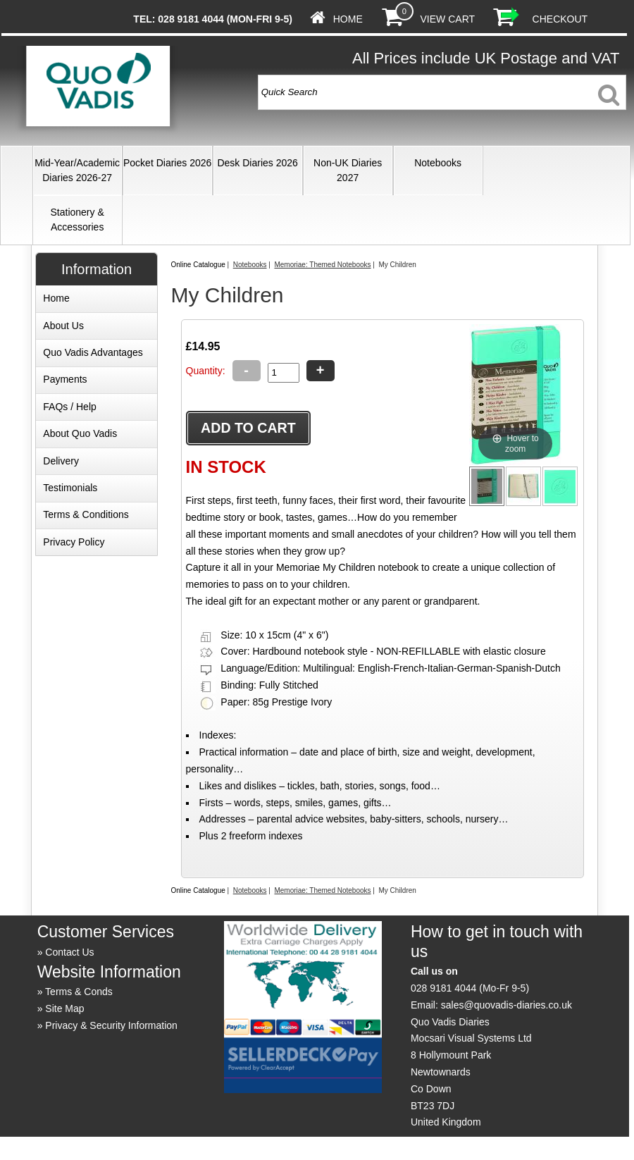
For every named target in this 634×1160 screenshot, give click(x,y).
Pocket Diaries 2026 (167, 162)
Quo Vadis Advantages (92, 352)
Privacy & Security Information (111, 1025)
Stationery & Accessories (77, 219)
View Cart (448, 19)
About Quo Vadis (80, 433)
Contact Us (69, 952)
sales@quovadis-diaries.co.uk (506, 1005)
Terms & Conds (79, 991)
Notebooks (437, 162)
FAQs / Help (69, 406)
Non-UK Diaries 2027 (347, 170)
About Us (63, 325)
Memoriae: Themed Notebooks (322, 265)
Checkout (560, 19)
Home (348, 19)
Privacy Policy (73, 542)
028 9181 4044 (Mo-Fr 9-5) (470, 988)
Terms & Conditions (85, 514)
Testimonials (70, 487)
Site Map (64, 1008)
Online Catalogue (197, 265)
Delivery (61, 461)
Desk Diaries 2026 (257, 162)
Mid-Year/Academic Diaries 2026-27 (77, 170)
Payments (65, 379)
